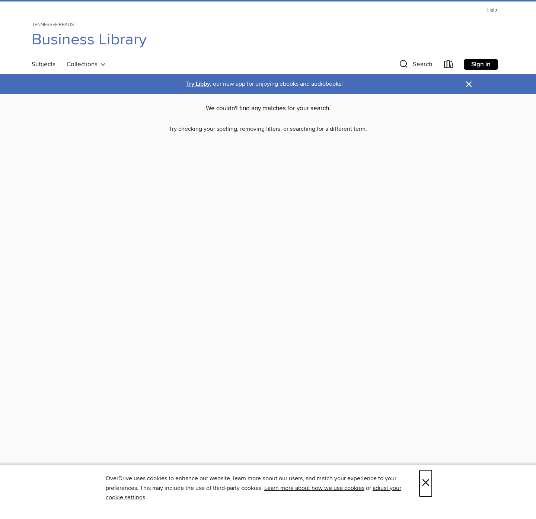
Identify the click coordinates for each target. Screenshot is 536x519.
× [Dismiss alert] (469, 84)
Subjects (43, 64)
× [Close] (425, 483)
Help (492, 10)
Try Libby (198, 84)
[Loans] (449, 65)
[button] (415, 65)
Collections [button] (86, 64)
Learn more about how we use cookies (314, 488)
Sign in (481, 64)
